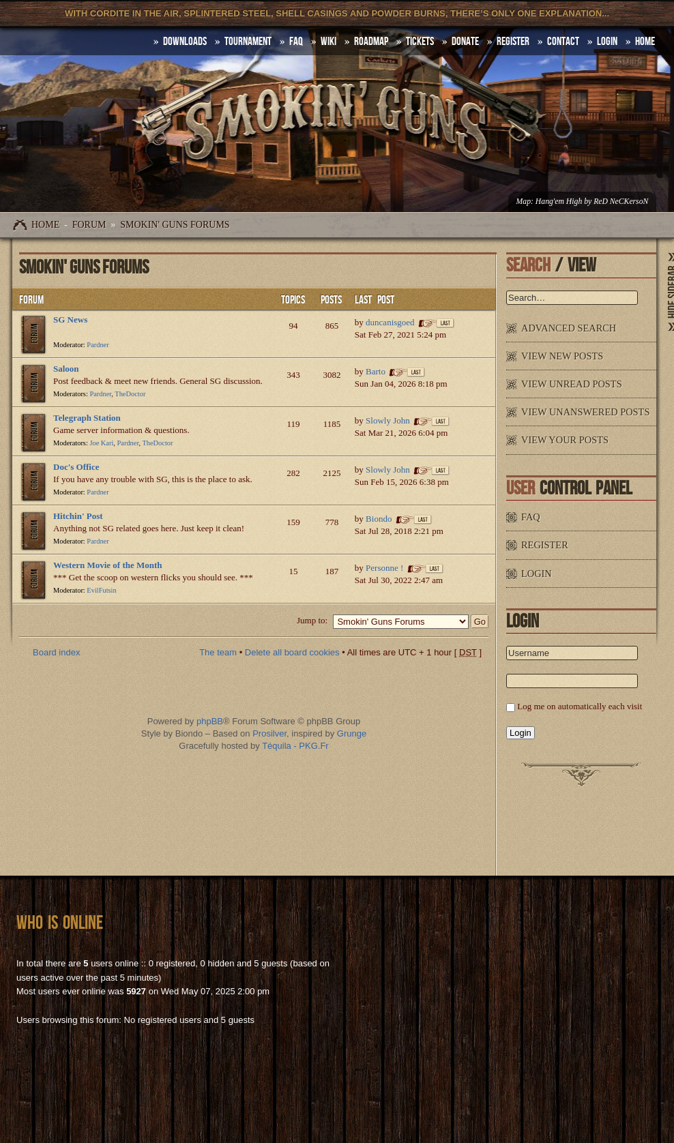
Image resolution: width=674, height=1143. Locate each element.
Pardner (97, 344)
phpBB (209, 721)
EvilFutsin (101, 590)
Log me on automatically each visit (579, 706)
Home (45, 225)
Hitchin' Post (78, 516)
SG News (70, 319)
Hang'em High (559, 201)
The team (218, 652)
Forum (89, 225)
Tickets (420, 41)
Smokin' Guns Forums (174, 225)
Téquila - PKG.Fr (295, 746)
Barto (375, 371)
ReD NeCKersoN (621, 201)
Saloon (66, 368)
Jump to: (312, 620)
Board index (56, 652)
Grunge (351, 733)
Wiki (328, 41)
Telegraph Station (87, 418)
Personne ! (384, 568)
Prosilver (269, 733)
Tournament (248, 41)
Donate (465, 41)
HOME (645, 41)
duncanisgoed (390, 322)
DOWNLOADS (185, 41)
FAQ (296, 41)
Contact (563, 41)
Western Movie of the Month (107, 565)
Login (607, 41)
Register (513, 41)
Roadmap (371, 41)
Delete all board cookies (292, 652)
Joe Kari (101, 443)
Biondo (379, 519)
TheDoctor (130, 394)
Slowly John (388, 420)
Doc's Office (76, 467)
